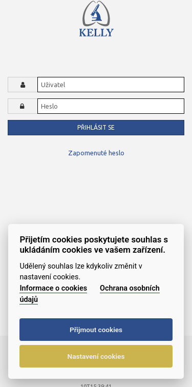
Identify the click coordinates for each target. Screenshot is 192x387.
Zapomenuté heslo (96, 152)
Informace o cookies (53, 288)
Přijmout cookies (96, 329)
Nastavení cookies (96, 356)
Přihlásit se (96, 127)
